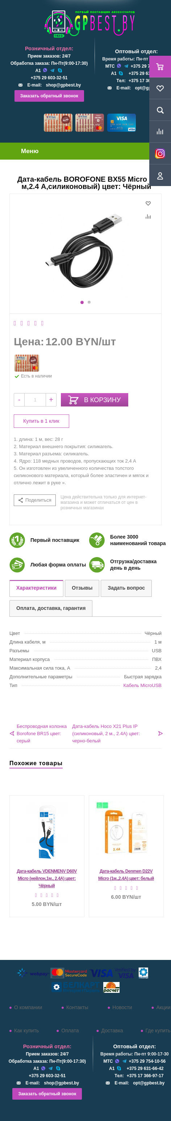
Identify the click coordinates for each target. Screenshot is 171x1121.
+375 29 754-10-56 (147, 1061)
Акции (163, 1007)
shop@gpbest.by (63, 85)
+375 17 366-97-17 (147, 80)
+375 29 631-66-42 (147, 73)
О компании (28, 1007)
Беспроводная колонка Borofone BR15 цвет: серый (42, 733)
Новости (122, 1007)
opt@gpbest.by (148, 1083)
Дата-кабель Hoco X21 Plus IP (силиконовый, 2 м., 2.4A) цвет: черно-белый (106, 733)
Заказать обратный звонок (49, 95)
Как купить (26, 1030)
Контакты (77, 1007)
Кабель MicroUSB (143, 685)
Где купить (158, 1030)
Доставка (112, 1030)
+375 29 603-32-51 (49, 77)
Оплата (70, 1030)
